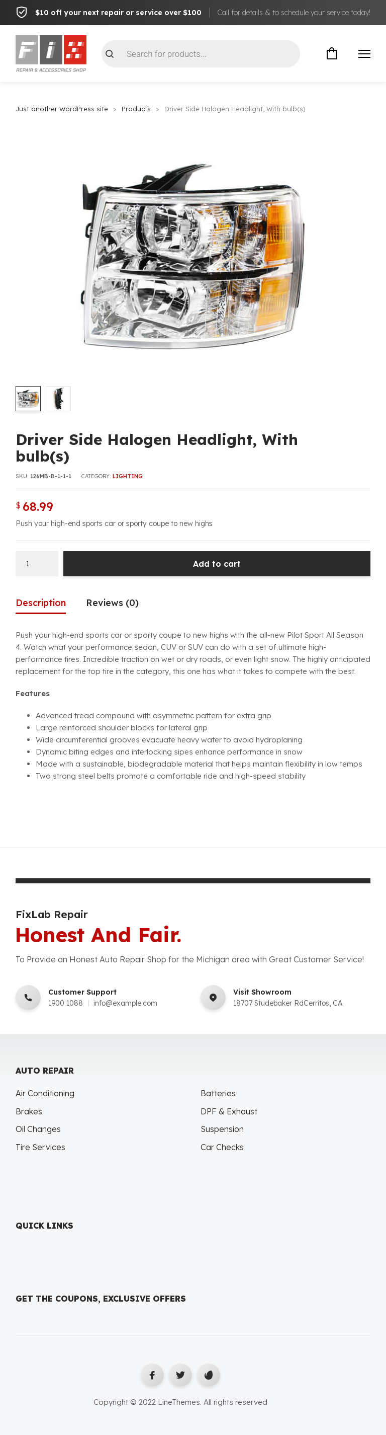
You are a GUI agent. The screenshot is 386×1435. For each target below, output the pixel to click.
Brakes (29, 1111)
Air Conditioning (45, 1094)
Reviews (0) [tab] (112, 603)
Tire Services (40, 1148)
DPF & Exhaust (229, 1111)
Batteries (218, 1094)
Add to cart (217, 564)
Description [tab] (41, 603)
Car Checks (222, 1148)
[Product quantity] (37, 563)
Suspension (222, 1129)
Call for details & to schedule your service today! (293, 12)
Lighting (128, 476)
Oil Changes (38, 1129)
